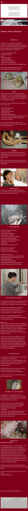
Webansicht (24, 499)
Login (26, 498)
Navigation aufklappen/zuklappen (14, 2)
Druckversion (4, 498)
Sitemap (10, 498)
